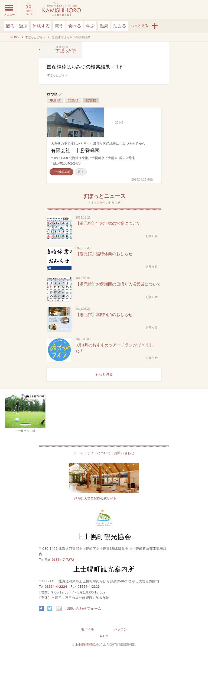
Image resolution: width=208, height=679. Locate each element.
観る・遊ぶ (17, 26)
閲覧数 (91, 100)
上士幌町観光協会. (87, 644)
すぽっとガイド (35, 37)
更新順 (55, 100)
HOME (14, 37)
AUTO (104, 636)
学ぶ (90, 26)
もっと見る (104, 374)
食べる (74, 26)
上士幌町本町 (61, 171)
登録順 (73, 100)
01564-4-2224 (56, 587)
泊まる (119, 26)
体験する (41, 26)
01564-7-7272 (63, 560)
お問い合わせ (124, 453)
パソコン (120, 629)
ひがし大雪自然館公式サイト (95, 498)
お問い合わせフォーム (79, 609)
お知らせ (152, 236)
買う (59, 26)
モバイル (87, 629)
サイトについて (99, 453)
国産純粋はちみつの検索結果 (60, 50)
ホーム (78, 453)
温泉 (104, 26)
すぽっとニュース (104, 196)
